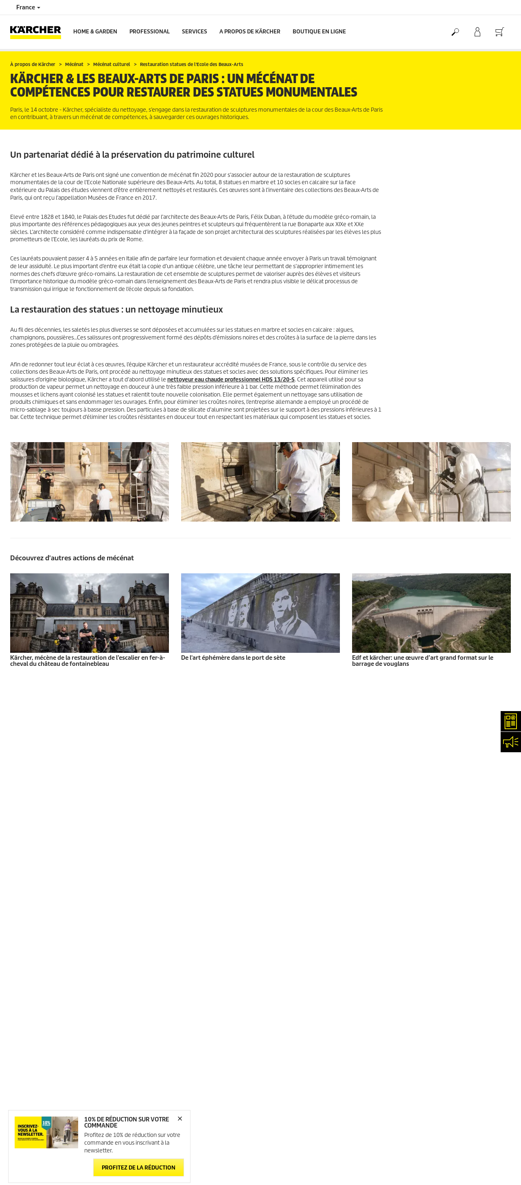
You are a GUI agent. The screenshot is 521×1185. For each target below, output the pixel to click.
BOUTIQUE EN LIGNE (319, 31)
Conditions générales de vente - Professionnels (66, 761)
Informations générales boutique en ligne (60, 732)
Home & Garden (95, 31)
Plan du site (281, 860)
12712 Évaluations (416, 752)
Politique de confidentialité (427, 860)
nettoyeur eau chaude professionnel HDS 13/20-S (231, 379)
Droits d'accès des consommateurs (436, 889)
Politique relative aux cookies (429, 880)
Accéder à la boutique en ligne (46, 722)
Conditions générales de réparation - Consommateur (54, 776)
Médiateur (407, 850)
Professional (149, 31)
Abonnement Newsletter (296, 840)
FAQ (271, 850)
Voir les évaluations (418, 761)
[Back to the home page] (38, 32)
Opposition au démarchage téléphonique (444, 909)
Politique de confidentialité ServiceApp (441, 870)
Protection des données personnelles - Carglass (67, 800)
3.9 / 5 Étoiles (410, 742)
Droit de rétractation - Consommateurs (56, 791)
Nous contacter (156, 892)
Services (194, 31)
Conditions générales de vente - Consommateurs (48, 747)
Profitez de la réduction (138, 1167)
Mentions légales (415, 840)
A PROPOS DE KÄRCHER (249, 31)
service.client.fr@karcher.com (173, 960)
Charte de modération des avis (431, 899)
